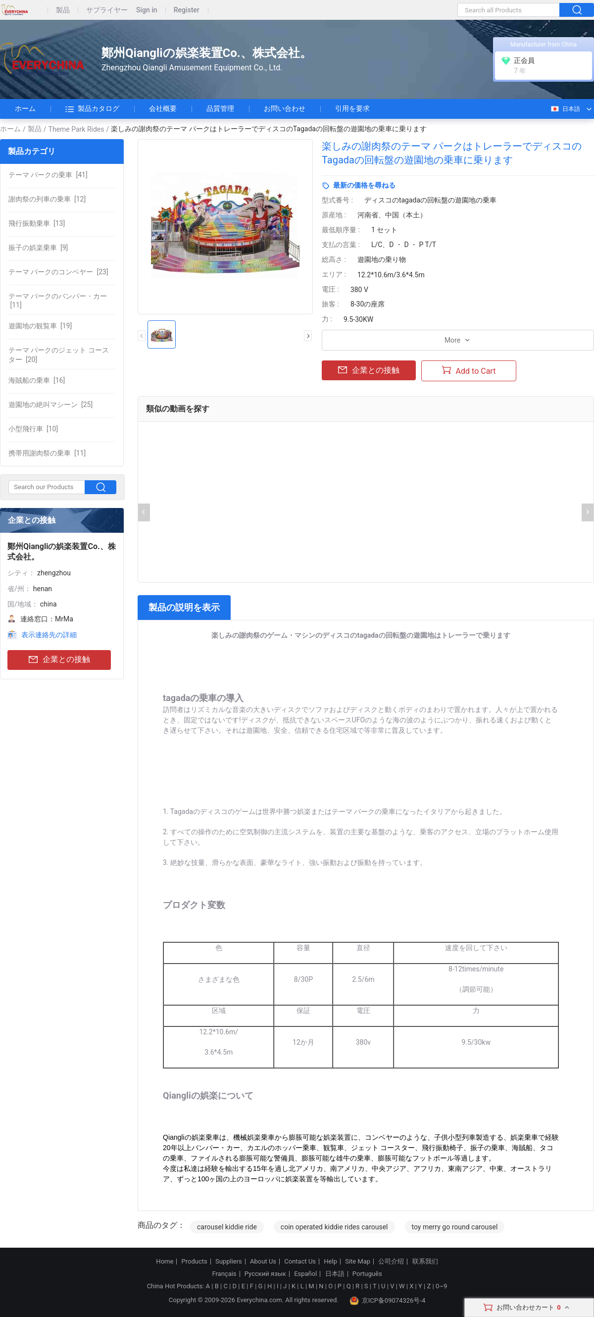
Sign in (146, 10)
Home (164, 1262)
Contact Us (300, 1262)
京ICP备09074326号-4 (387, 1300)
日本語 (565, 108)
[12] (47, 199)
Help (330, 1262)
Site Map (357, 1262)
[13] (36, 223)
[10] (33, 429)
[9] (38, 248)
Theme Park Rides (76, 129)
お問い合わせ (284, 108)
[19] (40, 326)
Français (224, 1274)
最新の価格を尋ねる (364, 185)
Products (194, 1262)
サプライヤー (107, 10)
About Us (263, 1262)
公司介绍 (391, 1262)
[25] (50, 404)
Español (305, 1274)
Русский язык (265, 1274)
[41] (48, 175)
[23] (58, 272)
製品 (63, 10)
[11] (57, 300)
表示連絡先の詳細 (49, 635)
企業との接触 (59, 660)
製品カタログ (92, 109)
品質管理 (220, 108)
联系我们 (425, 1262)
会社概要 (163, 108)
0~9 (441, 1286)
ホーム (25, 108)
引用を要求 (352, 108)
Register (186, 10)
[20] (58, 354)
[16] (36, 380)
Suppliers (228, 1262)
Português (367, 1274)
